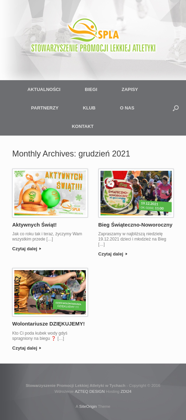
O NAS (127, 107)
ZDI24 (125, 391)
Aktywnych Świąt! (34, 225)
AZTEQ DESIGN (90, 391)
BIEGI (91, 89)
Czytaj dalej (26, 248)
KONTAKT (83, 126)
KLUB (89, 107)
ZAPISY (130, 89)
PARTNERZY (44, 107)
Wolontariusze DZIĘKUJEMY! (48, 324)
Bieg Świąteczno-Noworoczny (135, 225)
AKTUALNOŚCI (44, 89)
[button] (175, 108)
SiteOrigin (88, 406)
